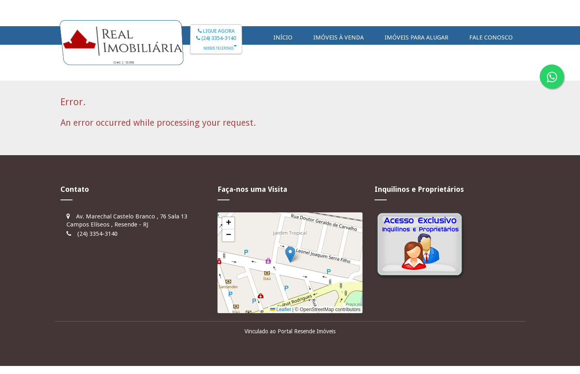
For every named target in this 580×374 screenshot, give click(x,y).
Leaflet (280, 309)
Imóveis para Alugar (416, 37)
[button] (290, 254)
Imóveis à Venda (338, 37)
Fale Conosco (491, 37)
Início (282, 37)
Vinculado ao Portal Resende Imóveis (290, 331)
